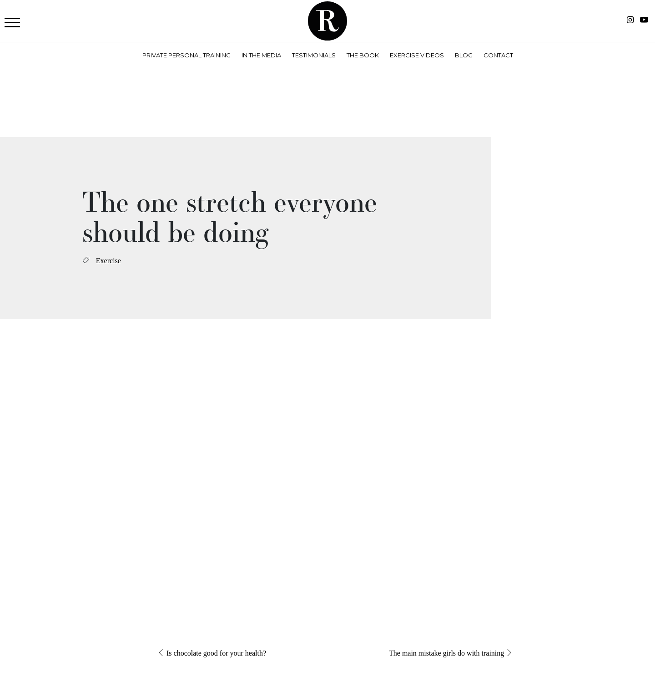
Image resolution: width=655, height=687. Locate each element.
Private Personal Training (186, 55)
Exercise (108, 261)
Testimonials (314, 55)
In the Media (261, 55)
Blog (464, 55)
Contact (498, 55)
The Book (363, 55)
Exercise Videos (417, 55)
